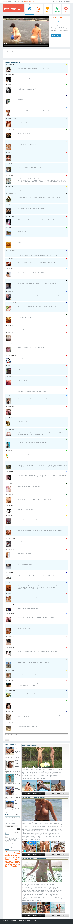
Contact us (27, 920)
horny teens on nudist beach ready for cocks (12, 861)
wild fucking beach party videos (12, 853)
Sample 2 (48, 9)
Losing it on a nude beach (17, 776)
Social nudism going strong (16, 802)
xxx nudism (16, 857)
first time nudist (12, 854)
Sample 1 (38, 9)
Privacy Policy (14, 920)
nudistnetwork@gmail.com (29, 1)
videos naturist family (12, 864)
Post (7, 739)
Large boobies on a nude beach (17, 789)
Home (29, 9)
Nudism (34, 920)
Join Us (66, 9)
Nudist (4, 922)
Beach (31, 920)
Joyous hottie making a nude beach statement (17, 763)
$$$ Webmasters (21, 920)
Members (57, 9)
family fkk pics (11, 866)
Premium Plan (58, 18)
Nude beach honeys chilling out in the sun (17, 749)
